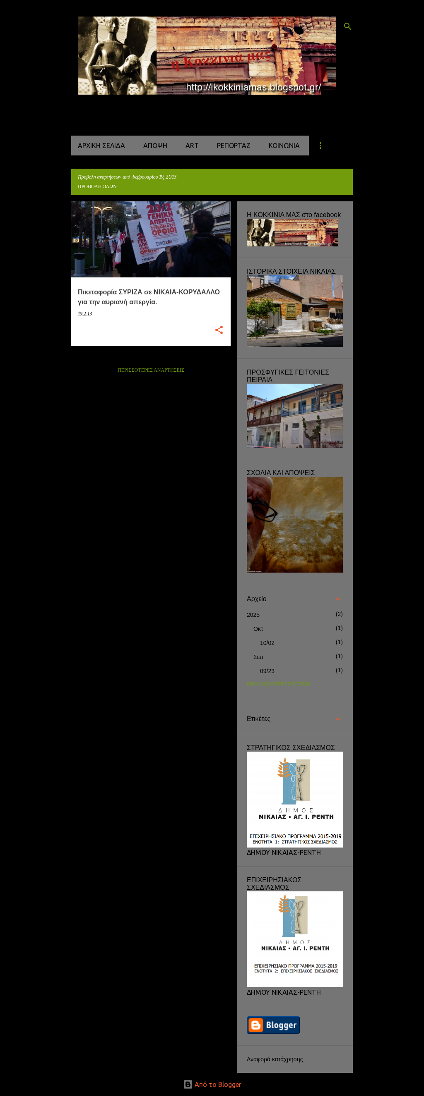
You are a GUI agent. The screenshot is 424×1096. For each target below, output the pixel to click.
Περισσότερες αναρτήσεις (151, 370)
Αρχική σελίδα (101, 145)
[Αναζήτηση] (348, 26)
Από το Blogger (212, 1084)
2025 (253, 614)
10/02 (267, 643)
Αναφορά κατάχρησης (275, 1059)
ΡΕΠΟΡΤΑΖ (234, 145)
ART (192, 145)
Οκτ (258, 629)
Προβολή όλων (97, 186)
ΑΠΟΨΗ (155, 145)
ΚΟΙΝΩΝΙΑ (284, 145)
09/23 (267, 671)
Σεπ (258, 657)
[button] (219, 330)
